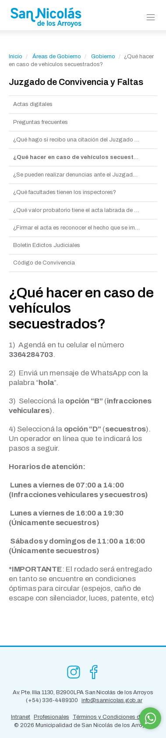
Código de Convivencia (44, 263)
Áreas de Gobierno (56, 56)
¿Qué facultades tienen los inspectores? (64, 192)
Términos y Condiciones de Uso (114, 717)
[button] (150, 18)
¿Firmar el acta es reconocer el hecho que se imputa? (81, 228)
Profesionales (51, 717)
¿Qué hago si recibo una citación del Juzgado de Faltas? (85, 140)
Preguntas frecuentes (40, 122)
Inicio (15, 56)
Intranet (20, 717)
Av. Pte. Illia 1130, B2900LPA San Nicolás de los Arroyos (83, 692)
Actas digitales (33, 104)
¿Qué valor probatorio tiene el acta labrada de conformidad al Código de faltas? (85, 210)
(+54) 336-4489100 (52, 700)
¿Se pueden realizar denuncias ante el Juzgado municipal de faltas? (85, 175)
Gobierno (103, 56)
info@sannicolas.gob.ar (111, 700)
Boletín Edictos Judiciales (46, 245)
